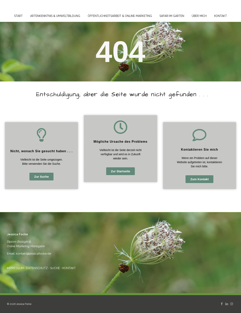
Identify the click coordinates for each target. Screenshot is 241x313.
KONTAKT (69, 268)
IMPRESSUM (15, 268)
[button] (41, 176)
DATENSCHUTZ (37, 268)
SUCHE (55, 268)
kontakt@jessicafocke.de (33, 253)
